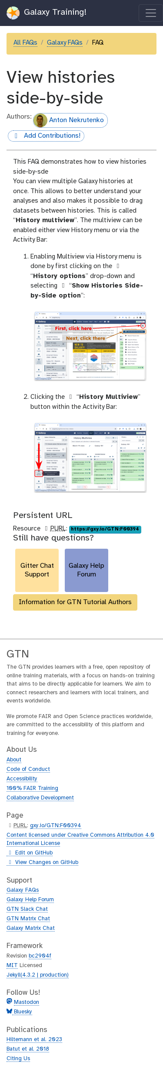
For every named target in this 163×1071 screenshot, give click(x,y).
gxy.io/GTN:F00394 (55, 825)
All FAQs (25, 42)
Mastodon (26, 1002)
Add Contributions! (44, 136)
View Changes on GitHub (42, 863)
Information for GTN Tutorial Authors (75, 602)
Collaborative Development (40, 798)
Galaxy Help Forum (30, 900)
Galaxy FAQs (65, 42)
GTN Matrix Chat (28, 919)
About (14, 760)
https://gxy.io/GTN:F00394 (105, 529)
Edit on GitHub (30, 853)
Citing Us (18, 1058)
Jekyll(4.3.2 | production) (38, 975)
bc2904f (40, 956)
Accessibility (22, 779)
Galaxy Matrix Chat (31, 928)
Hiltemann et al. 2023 (34, 1039)
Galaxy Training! (47, 12)
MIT (12, 965)
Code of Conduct (28, 769)
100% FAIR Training (32, 788)
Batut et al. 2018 (28, 1049)
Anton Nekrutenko (68, 120)
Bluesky (22, 1012)
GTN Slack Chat (27, 909)
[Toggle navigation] (151, 13)
